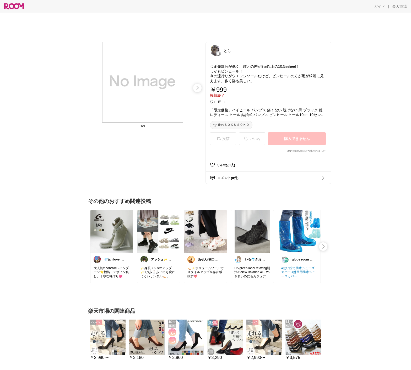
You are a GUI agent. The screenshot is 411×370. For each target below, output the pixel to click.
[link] (111, 231)
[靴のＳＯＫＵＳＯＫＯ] (231, 125)
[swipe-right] (197, 88)
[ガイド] (379, 6)
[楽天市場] (399, 6)
